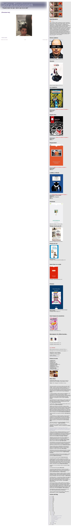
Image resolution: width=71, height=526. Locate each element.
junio (52, 514)
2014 (52, 501)
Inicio (25, 39)
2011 (52, 498)
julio (52, 522)
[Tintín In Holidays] (54, 516)
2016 (52, 503)
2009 (52, 496)
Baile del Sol (52, 167)
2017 (52, 504)
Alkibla (51, 194)
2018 (52, 505)
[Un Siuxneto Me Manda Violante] (56, 515)
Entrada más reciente (4, 39)
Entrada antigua (45, 39)
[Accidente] (53, 520)
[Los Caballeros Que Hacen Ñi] (56, 517)
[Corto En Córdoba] (54, 519)
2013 (52, 500)
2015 (52, 502)
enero (53, 511)
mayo (52, 513)
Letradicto (52, 21)
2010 (52, 497)
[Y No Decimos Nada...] (55, 518)
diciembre (53, 523)
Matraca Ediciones (53, 109)
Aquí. (67, 350)
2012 (52, 499)
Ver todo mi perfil (52, 35)
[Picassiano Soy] (6, 12)
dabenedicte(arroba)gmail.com (54, 356)
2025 (52, 524)
